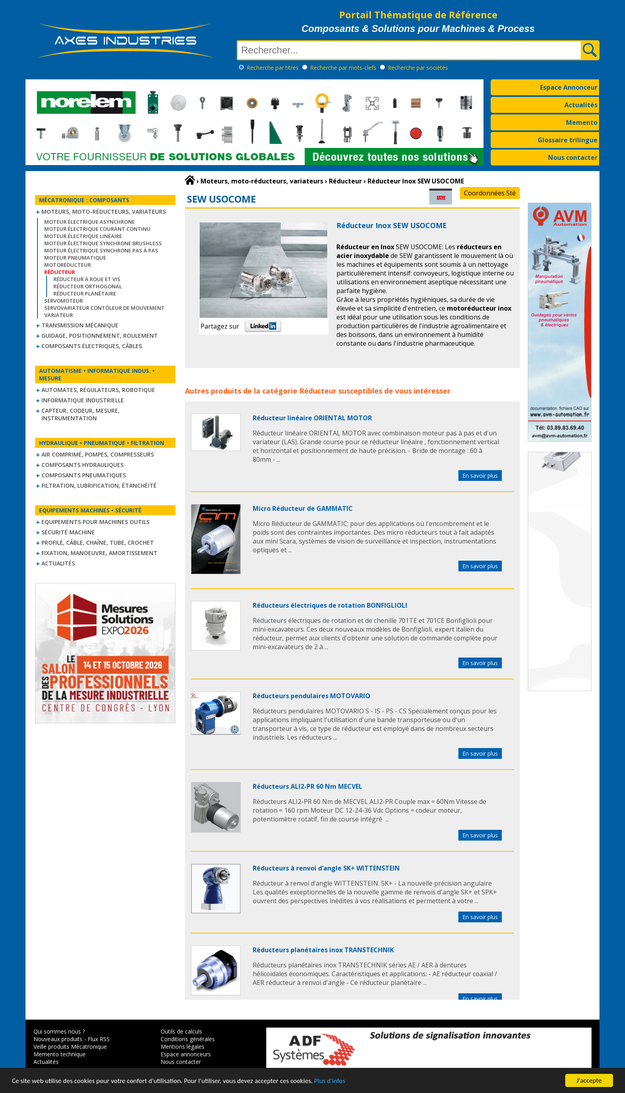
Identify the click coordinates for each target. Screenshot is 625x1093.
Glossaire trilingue (567, 140)
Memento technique (59, 1054)
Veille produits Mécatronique (70, 1046)
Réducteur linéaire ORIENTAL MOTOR (312, 418)
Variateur (58, 315)
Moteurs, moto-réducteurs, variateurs (103, 211)
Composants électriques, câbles (91, 346)
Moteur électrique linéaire (83, 236)
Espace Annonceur (568, 87)
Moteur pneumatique (75, 257)
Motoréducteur (67, 264)
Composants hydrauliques (82, 465)
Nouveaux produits (58, 1039)
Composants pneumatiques (83, 475)
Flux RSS (99, 1039)
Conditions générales (188, 1039)
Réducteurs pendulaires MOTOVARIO (311, 695)
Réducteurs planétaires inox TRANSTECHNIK (323, 949)
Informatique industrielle (82, 400)
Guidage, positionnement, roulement (99, 335)
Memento (581, 122)
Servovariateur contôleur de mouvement (104, 307)
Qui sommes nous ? (59, 1031)
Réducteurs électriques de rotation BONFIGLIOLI (330, 605)
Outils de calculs (181, 1031)
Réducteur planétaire (84, 293)
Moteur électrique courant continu (97, 228)
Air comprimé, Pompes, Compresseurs (97, 454)
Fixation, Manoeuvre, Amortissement (99, 553)
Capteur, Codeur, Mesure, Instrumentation (80, 414)
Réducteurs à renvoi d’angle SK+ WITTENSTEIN (326, 868)
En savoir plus (480, 475)
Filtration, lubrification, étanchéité (99, 485)
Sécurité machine (68, 532)
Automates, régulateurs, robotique (98, 390)
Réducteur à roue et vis (86, 279)
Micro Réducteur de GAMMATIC (303, 508)
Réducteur (317, 391)
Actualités (580, 104)
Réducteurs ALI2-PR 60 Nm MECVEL (307, 786)
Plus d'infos (329, 1081)
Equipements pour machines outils (95, 522)
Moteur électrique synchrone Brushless (103, 243)
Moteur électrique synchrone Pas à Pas (101, 250)
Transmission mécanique (79, 325)
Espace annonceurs (186, 1054)
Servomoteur (63, 300)
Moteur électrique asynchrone (89, 221)
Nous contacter (572, 157)
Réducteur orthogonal (87, 286)
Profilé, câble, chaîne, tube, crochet (97, 542)
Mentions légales (182, 1046)
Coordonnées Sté (490, 193)
